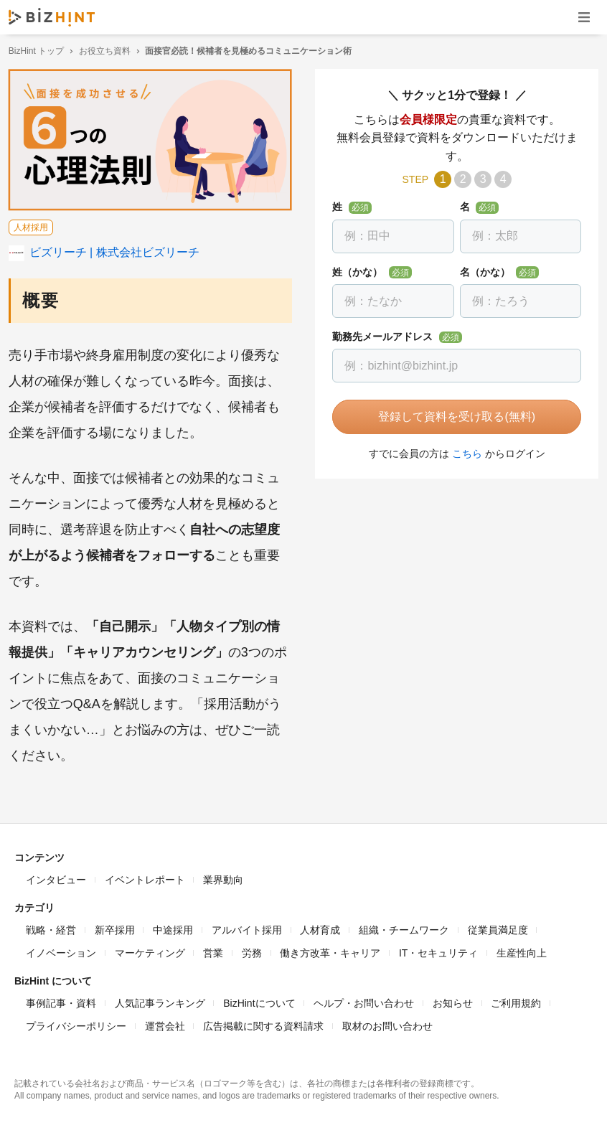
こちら (464, 453)
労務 (252, 950)
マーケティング (150, 950)
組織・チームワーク (404, 927)
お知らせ (453, 1000)
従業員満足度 (498, 927)
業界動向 (223, 877)
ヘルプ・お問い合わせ (364, 1000)
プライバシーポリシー (76, 1023)
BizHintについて (259, 1000)
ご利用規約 (516, 1000)
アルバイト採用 (247, 927)
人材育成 (320, 927)
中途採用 (173, 927)
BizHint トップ (42, 51)
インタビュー (56, 877)
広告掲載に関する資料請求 (263, 1023)
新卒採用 (115, 927)
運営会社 (165, 1023)
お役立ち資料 (110, 51)
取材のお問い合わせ (387, 1023)
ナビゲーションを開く (584, 17)
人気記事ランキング (160, 1000)
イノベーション (61, 950)
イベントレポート (145, 877)
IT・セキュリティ (438, 950)
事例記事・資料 (61, 1000)
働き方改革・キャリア (330, 950)
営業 (213, 950)
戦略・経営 (51, 927)
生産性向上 (522, 950)
